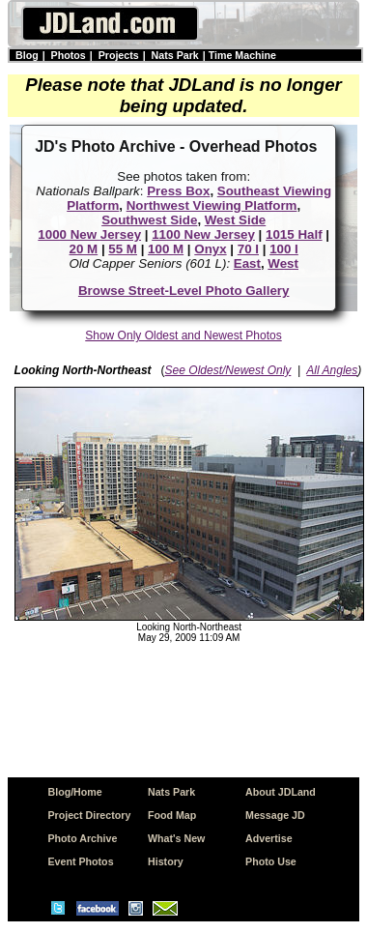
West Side (235, 220)
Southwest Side (149, 220)
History (166, 861)
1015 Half (294, 234)
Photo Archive (82, 838)
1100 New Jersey (203, 234)
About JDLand (280, 792)
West (283, 263)
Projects (119, 55)
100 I (283, 249)
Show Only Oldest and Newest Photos (183, 335)
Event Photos (80, 861)
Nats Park (175, 55)
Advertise (269, 838)
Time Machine (242, 55)
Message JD (275, 815)
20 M (84, 249)
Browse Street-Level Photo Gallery (184, 290)
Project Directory (88, 815)
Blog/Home (74, 792)
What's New (176, 838)
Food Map (172, 815)
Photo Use (270, 861)
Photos (68, 55)
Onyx (210, 249)
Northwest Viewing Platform (212, 205)
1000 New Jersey (89, 234)
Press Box (178, 191)
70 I (248, 249)
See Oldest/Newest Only (228, 370)
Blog (27, 55)
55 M (122, 249)
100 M (166, 249)
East (247, 263)
